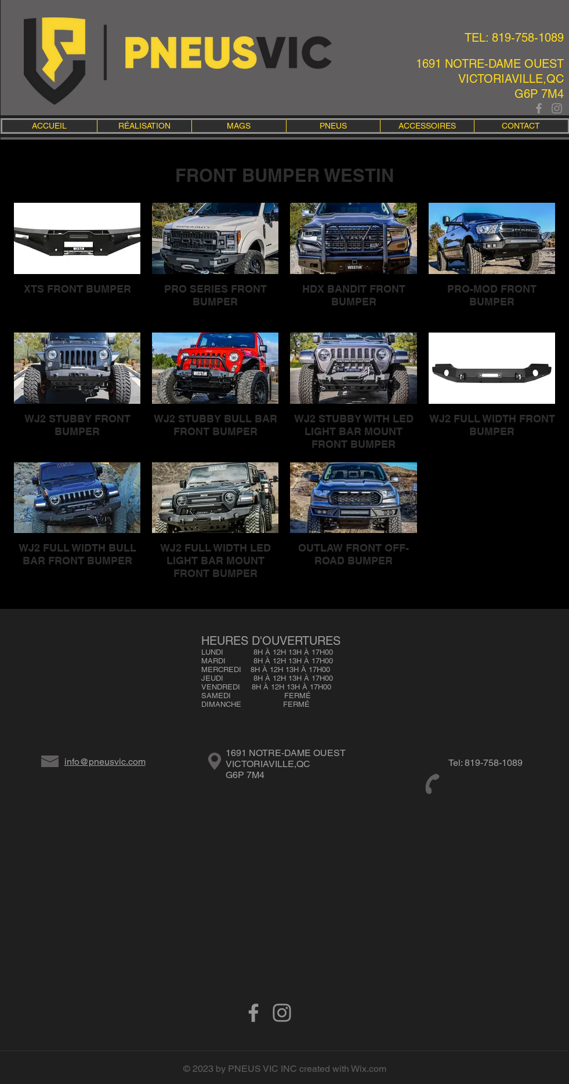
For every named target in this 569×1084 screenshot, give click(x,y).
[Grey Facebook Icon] (539, 108)
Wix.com (368, 1068)
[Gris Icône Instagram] (557, 108)
